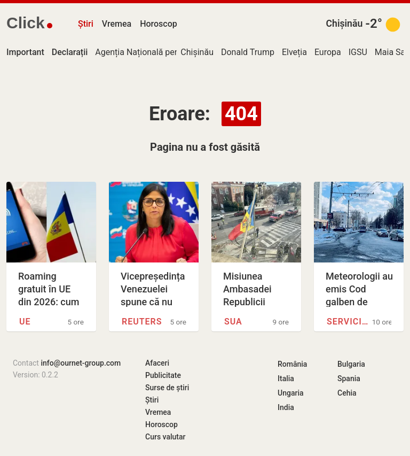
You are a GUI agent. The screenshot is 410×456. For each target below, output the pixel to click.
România (292, 364)
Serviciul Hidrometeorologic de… (349, 321)
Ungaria (291, 393)
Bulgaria (351, 364)
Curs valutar (165, 436)
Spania (348, 378)
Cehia (347, 393)
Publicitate (163, 375)
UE (25, 321)
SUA (233, 321)
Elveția (294, 52)
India (286, 407)
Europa (327, 52)
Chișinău (344, 23)
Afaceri (157, 363)
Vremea (116, 24)
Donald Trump (247, 52)
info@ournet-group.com (81, 363)
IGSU (358, 52)
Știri (85, 24)
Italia (286, 378)
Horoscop (158, 24)
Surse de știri (167, 387)
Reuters (142, 321)
